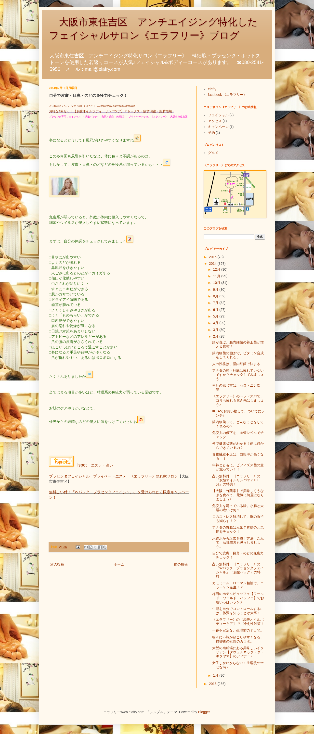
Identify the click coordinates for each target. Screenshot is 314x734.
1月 (216, 675)
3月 (216, 330)
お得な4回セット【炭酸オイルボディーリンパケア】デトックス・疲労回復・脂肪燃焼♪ (111, 111)
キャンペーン (218, 127)
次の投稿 (57, 564)
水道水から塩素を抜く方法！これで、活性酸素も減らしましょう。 (238, 542)
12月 (217, 269)
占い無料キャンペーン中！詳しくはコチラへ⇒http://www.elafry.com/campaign (92, 106)
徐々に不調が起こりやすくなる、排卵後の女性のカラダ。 (238, 639)
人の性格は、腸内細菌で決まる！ (238, 364)
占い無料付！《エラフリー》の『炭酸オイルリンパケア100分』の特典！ (236, 480)
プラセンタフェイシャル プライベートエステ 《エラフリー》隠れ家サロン (113, 476)
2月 (216, 336)
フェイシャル (218, 115)
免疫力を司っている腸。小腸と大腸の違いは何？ (238, 508)
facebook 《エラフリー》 (227, 95)
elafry (212, 89)
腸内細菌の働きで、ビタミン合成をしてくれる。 (238, 355)
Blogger (204, 712)
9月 (216, 289)
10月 (217, 283)
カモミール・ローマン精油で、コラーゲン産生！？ (238, 585)
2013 (213, 684)
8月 (216, 296)
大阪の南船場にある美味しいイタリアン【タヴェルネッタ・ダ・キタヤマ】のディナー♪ (238, 652)
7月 (216, 303)
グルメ (213, 153)
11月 (217, 276)
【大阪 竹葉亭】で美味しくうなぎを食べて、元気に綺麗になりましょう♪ (238, 495)
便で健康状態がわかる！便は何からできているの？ (238, 446)
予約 (211, 133)
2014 (213, 264)
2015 (213, 257)
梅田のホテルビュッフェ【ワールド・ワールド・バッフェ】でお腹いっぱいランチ (238, 598)
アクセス (215, 121)
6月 (216, 310)
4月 (216, 323)
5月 (216, 316)
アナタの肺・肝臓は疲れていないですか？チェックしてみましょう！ (238, 374)
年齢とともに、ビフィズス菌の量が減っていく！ (238, 467)
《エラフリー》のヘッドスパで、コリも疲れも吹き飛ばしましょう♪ (238, 400)
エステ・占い (95, 465)
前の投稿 (181, 564)
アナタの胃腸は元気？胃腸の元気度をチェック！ (238, 529)
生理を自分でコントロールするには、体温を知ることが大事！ (238, 611)
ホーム (119, 564)
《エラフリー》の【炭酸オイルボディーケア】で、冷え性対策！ (238, 622)
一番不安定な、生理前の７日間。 (238, 630)
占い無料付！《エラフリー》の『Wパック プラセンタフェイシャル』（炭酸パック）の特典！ (238, 570)
